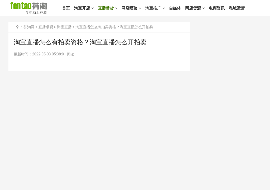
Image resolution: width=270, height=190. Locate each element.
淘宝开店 (82, 8)
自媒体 (175, 8)
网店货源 (193, 8)
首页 (66, 8)
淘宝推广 (153, 8)
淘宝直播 (64, 27)
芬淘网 (29, 27)
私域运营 (237, 8)
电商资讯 (217, 8)
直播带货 (106, 8)
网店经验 (129, 8)
